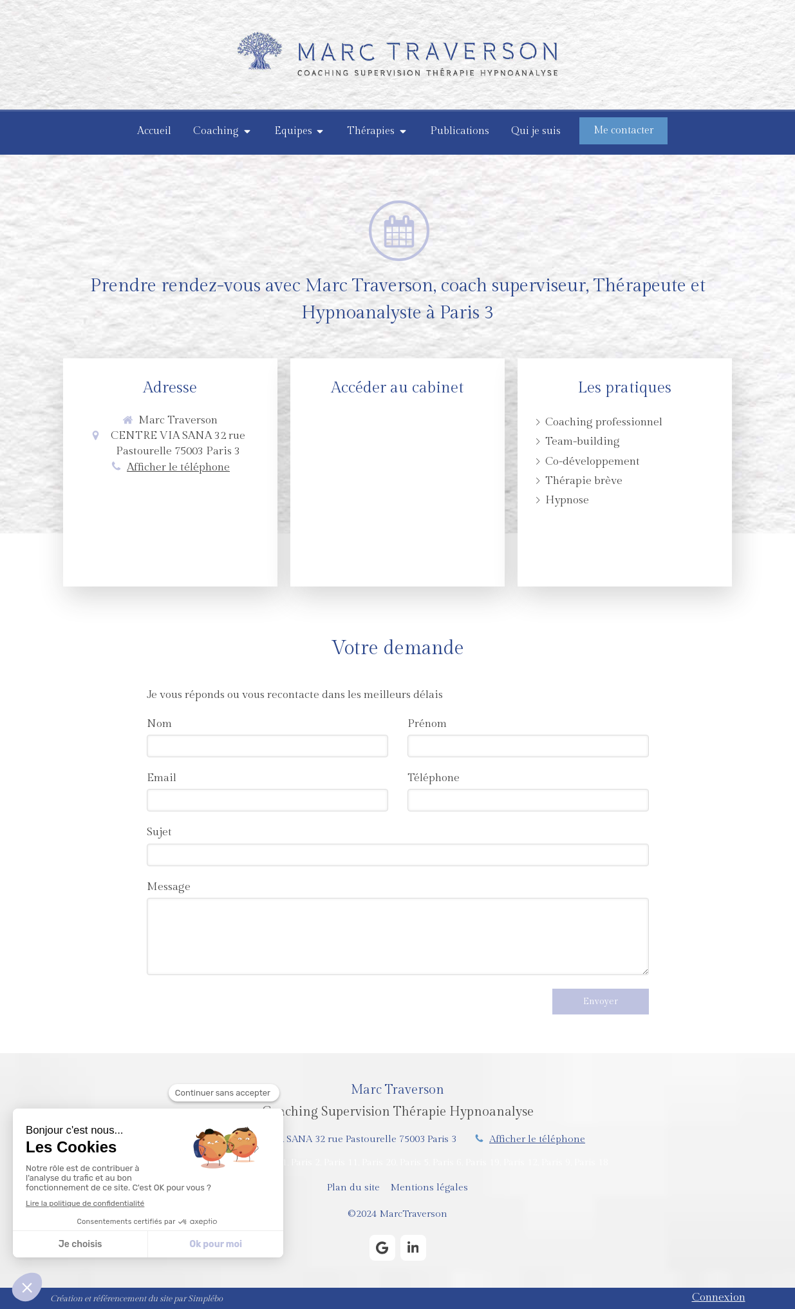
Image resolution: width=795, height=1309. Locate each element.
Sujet (159, 832)
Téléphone (433, 777)
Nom (159, 723)
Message (169, 886)
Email (161, 777)
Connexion (718, 1297)
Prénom (427, 723)
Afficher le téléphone (178, 467)
